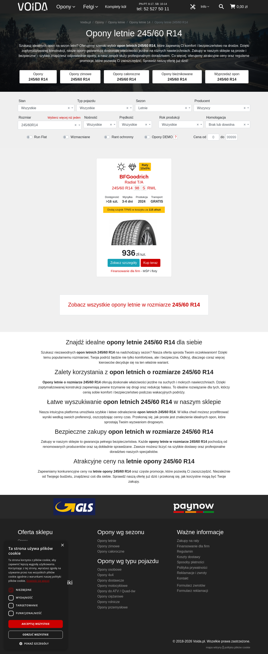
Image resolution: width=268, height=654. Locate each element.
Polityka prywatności (192, 567)
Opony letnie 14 (139, 22)
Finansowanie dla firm (125, 271)
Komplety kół (115, 7)
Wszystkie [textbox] (45, 108)
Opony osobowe (109, 569)
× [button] (62, 545)
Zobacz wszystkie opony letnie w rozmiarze (134, 305)
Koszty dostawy (188, 557)
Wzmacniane (80, 137)
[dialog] (35, 595)
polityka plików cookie (237, 647)
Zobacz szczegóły (123, 263)
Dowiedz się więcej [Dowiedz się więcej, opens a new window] (37, 581)
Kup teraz (150, 263)
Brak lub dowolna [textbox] (227, 124)
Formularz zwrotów (191, 585)
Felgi (91, 7)
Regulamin (185, 551)
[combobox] (46, 108)
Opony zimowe (108, 546)
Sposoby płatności (190, 562)
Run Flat (40, 137)
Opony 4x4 (105, 575)
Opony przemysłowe (112, 607)
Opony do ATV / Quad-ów (116, 591)
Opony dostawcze (110, 580)
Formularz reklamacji (192, 590)
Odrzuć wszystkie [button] (36, 634)
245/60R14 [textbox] (49, 125)
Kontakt (182, 578)
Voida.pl (85, 22)
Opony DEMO (162, 137)
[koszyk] (238, 6)
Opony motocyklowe (112, 585)
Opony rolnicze (108, 602)
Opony (66, 7)
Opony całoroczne (110, 551)
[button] (35, 643)
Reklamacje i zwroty (192, 573)
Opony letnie (116, 22)
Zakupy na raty (188, 541)
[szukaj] (221, 6)
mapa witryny (214, 647)
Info (205, 7)
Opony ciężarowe (110, 596)
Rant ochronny (122, 137)
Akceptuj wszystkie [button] (35, 624)
